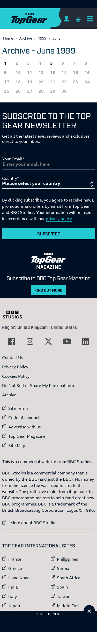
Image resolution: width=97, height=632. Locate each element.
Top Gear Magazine (27, 436)
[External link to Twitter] (48, 341)
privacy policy (59, 218)
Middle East (68, 605)
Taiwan (63, 596)
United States (64, 327)
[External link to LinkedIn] (85, 341)
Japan (14, 605)
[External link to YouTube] (67, 341)
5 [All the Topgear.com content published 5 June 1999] (51, 63)
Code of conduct (24, 417)
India (13, 587)
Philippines (67, 559)
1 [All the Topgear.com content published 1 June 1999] (5, 63)
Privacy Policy (15, 366)
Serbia (63, 568)
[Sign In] (66, 18)
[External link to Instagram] (30, 341)
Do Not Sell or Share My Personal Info (38, 385)
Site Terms (18, 408)
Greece (15, 568)
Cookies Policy (15, 376)
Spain (62, 587)
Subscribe (48, 233)
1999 (42, 38)
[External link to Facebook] (11, 341)
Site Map (16, 445)
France (14, 559)
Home (8, 38)
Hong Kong (19, 577)
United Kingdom (32, 327)
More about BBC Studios (29, 522)
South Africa (68, 577)
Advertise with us (24, 426)
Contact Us (12, 357)
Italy (12, 596)
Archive (25, 38)
